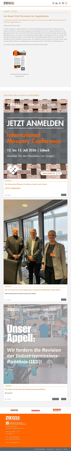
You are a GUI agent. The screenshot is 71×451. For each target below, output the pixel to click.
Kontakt (65, 449)
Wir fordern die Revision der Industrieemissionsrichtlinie (25, 389)
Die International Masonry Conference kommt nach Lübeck (26, 184)
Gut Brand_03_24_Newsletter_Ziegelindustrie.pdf (23, 68)
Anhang (55, 399)
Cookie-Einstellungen (39, 449)
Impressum (59, 449)
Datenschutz (50, 449)
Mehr (63, 195)
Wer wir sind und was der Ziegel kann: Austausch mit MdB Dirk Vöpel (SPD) (32, 290)
